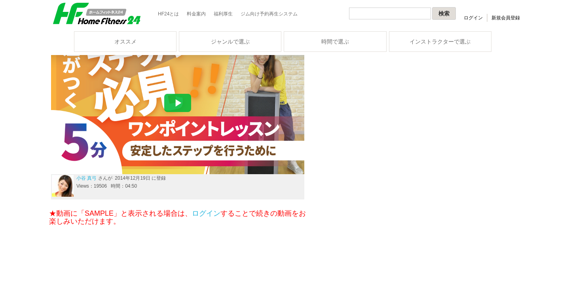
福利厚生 (223, 14)
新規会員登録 (505, 18)
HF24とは (168, 14)
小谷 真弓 (86, 178)
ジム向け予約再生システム (269, 14)
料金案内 (196, 14)
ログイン (473, 18)
